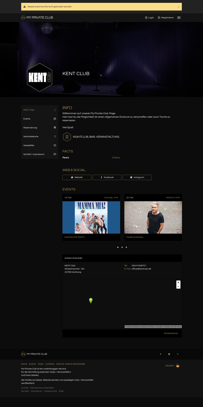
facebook (107, 177)
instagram (137, 177)
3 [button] (126, 247)
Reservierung (39, 127)
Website (77, 177)
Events (39, 118)
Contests (49, 364)
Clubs (41, 364)
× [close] (179, 6)
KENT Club (39, 109)
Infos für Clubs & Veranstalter (70, 364)
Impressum (36, 391)
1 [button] (117, 247)
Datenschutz (50, 391)
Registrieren (166, 17)
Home (24, 364)
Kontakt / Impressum (39, 154)
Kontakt (25, 391)
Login (149, 17)
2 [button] (122, 247)
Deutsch (173, 365)
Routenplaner (171, 333)
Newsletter (39, 145)
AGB (61, 391)
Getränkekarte (39, 136)
